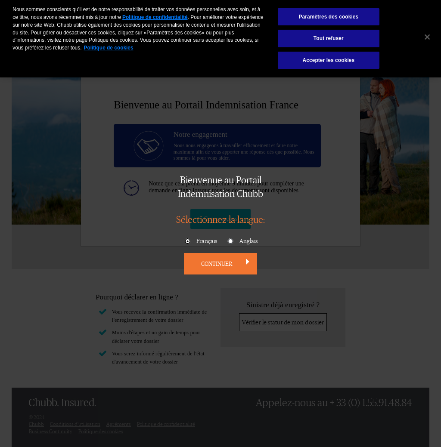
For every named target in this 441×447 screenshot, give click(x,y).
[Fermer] (427, 34)
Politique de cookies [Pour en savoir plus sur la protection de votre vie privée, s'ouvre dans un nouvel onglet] (108, 46)
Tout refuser (329, 36)
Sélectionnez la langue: (220, 219)
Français (200, 241)
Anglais (242, 241)
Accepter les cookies (328, 58)
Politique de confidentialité (155, 15)
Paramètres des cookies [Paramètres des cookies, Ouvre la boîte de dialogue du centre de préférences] (328, 15)
